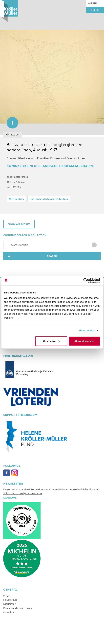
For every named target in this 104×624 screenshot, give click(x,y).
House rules (10, 599)
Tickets (95, 10)
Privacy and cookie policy (17, 607)
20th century (16, 199)
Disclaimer (9, 603)
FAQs (6, 595)
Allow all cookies (84, 340)
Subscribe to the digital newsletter (22, 493)
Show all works (19, 224)
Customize (51, 340)
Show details (86, 330)
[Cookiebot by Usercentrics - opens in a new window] (85, 280)
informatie (11, 121)
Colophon (9, 612)
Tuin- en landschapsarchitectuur (48, 199)
